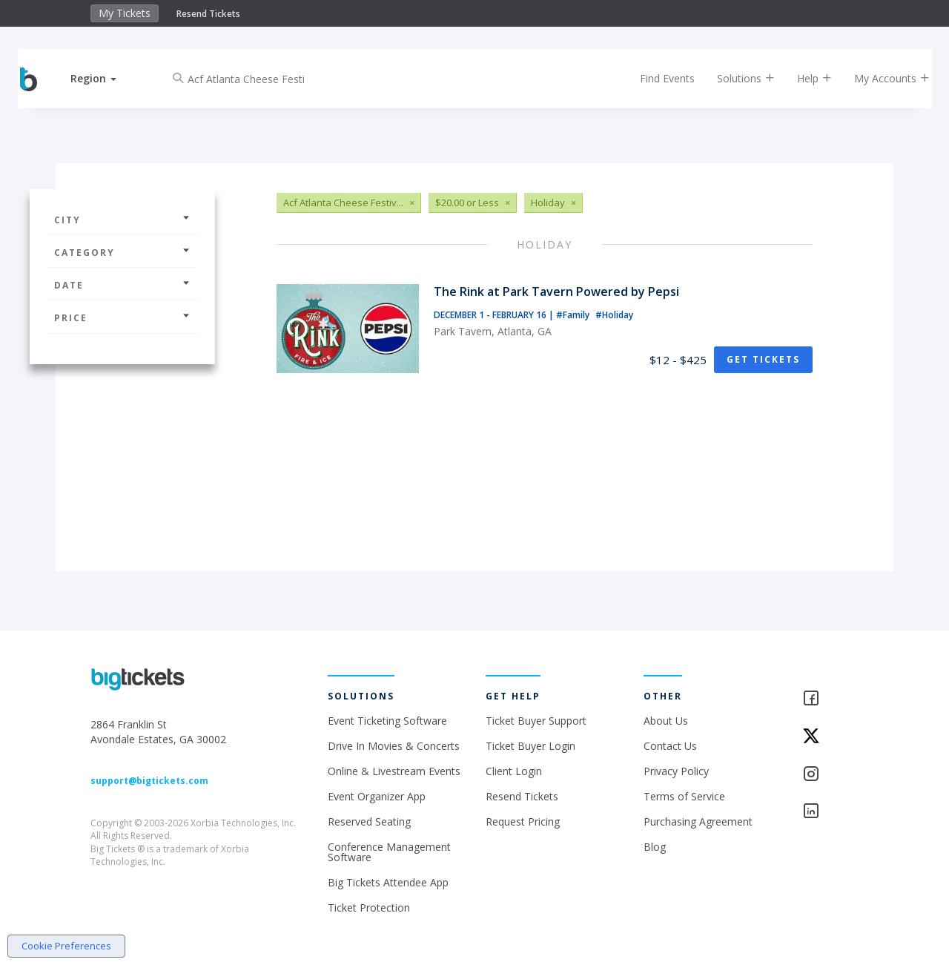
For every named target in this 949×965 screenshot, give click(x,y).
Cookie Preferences (66, 945)
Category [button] (122, 252)
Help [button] (802, 78)
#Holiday (614, 315)
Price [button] (122, 318)
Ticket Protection (369, 907)
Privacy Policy (676, 771)
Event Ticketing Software (387, 721)
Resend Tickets (208, 13)
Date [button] (122, 285)
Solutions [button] (734, 78)
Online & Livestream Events (394, 771)
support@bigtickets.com (149, 780)
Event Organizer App (377, 796)
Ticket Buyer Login (530, 746)
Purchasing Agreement (698, 821)
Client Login (514, 771)
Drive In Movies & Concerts (394, 746)
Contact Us (670, 746)
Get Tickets (763, 359)
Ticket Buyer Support (536, 721)
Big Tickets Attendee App (388, 882)
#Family (574, 315)
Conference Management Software (389, 852)
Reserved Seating (369, 821)
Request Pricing (523, 821)
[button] (106, 78)
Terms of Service (684, 796)
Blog (655, 847)
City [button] (122, 220)
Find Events (655, 78)
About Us (666, 721)
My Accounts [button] (880, 78)
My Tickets (125, 13)
